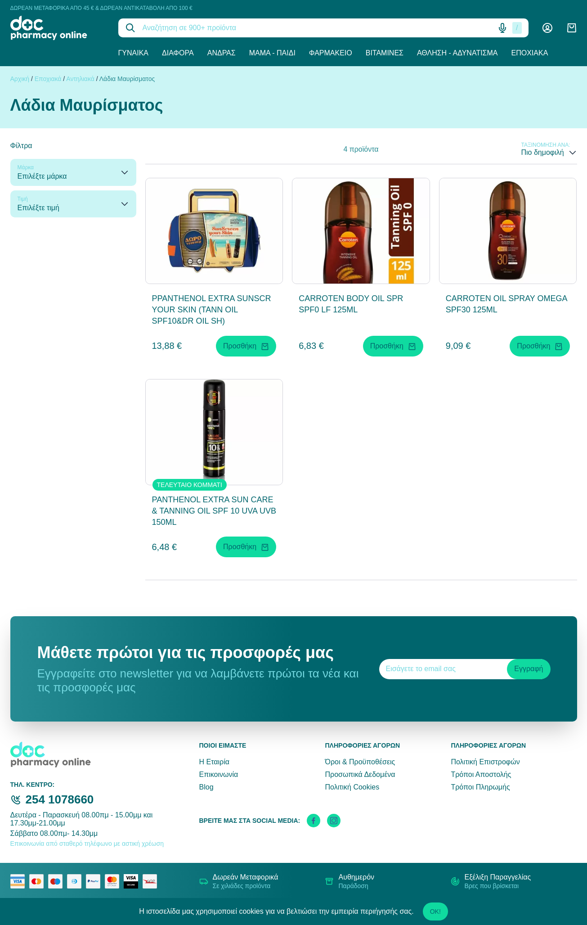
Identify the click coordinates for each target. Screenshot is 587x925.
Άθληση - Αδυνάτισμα (457, 53)
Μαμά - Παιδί (272, 53)
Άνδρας (221, 53)
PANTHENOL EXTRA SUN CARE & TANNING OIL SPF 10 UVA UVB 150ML (214, 511)
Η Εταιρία (214, 762)
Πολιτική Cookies (352, 787)
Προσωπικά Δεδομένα (360, 774)
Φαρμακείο (330, 53)
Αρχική (20, 78)
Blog (206, 787)
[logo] (57, 28)
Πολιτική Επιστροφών (485, 762)
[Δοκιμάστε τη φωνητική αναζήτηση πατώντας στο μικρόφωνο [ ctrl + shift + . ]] (502, 28)
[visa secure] (133, 881)
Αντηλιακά (80, 78)
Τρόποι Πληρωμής (480, 787)
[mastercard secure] (114, 881)
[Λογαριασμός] (547, 28)
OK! (435, 911)
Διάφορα (178, 53)
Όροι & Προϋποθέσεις (360, 762)
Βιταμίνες (384, 53)
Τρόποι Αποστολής (481, 774)
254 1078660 (60, 799)
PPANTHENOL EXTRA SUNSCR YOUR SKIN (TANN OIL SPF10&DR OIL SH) (211, 309)
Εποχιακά (529, 53)
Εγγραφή (528, 668)
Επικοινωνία (218, 774)
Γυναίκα (133, 53)
